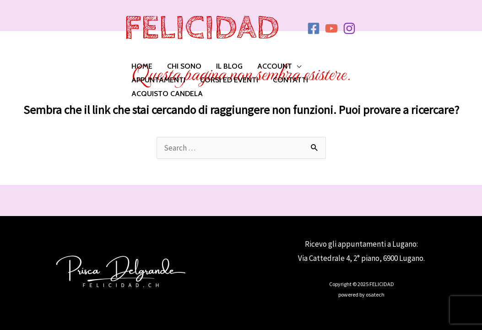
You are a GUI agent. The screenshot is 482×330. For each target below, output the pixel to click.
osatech (375, 294)
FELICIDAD (201, 28)
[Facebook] (313, 28)
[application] (296, 66)
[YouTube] (331, 28)
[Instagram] (349, 28)
